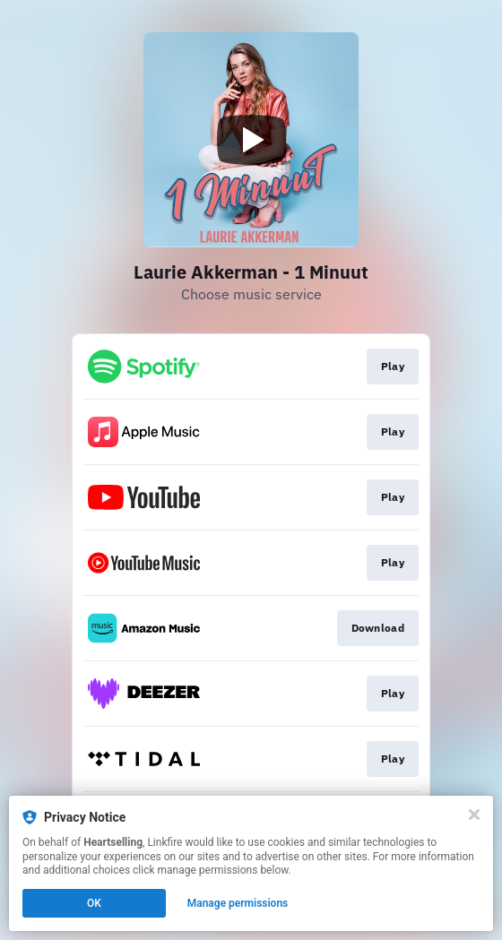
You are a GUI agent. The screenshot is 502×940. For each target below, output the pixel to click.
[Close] (474, 814)
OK (94, 903)
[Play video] (251, 140)
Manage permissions (238, 903)
